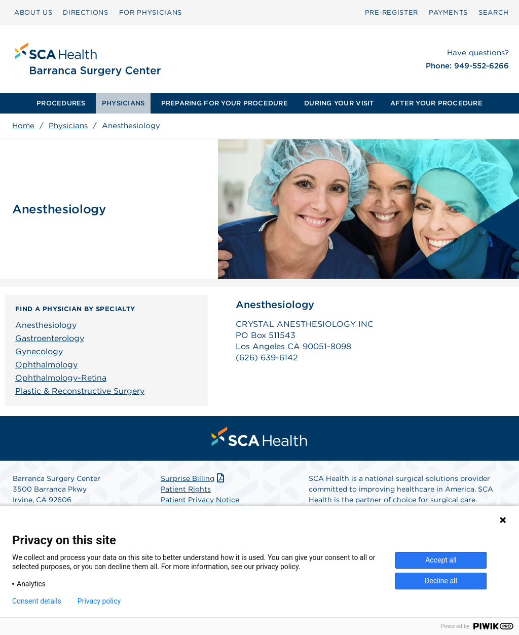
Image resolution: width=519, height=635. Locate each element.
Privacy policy (99, 601)
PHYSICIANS (123, 103)
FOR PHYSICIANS (150, 12)
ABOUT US (33, 12)
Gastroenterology (49, 338)
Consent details (36, 601)
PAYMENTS (448, 12)
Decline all (441, 581)
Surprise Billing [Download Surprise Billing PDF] (193, 478)
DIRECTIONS (85, 12)
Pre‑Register (391, 12)
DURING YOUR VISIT (339, 103)
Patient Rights (186, 489)
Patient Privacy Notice (200, 500)
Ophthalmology (46, 364)
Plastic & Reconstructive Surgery (79, 391)
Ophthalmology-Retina (60, 378)
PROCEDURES (61, 103)
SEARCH (493, 12)
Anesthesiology (46, 325)
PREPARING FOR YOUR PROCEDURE (224, 103)
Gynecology (39, 351)
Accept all (441, 560)
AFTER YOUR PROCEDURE (436, 103)
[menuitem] (61, 103)
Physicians (68, 125)
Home (23, 125)
